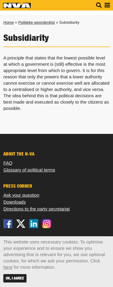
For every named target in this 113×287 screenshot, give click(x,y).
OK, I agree (15, 278)
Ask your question (21, 195)
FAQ (7, 162)
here (7, 267)
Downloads (14, 201)
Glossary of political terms (29, 169)
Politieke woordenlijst (36, 22)
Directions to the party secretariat (36, 208)
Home (8, 22)
